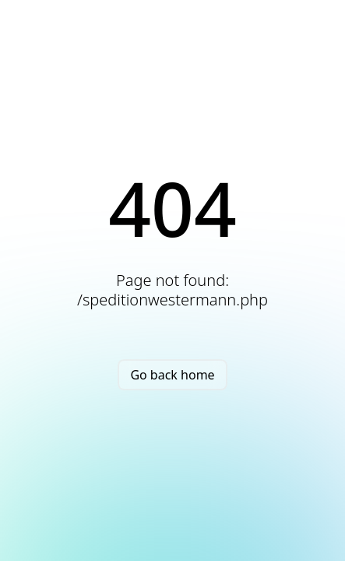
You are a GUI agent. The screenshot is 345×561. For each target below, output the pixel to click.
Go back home (172, 374)
